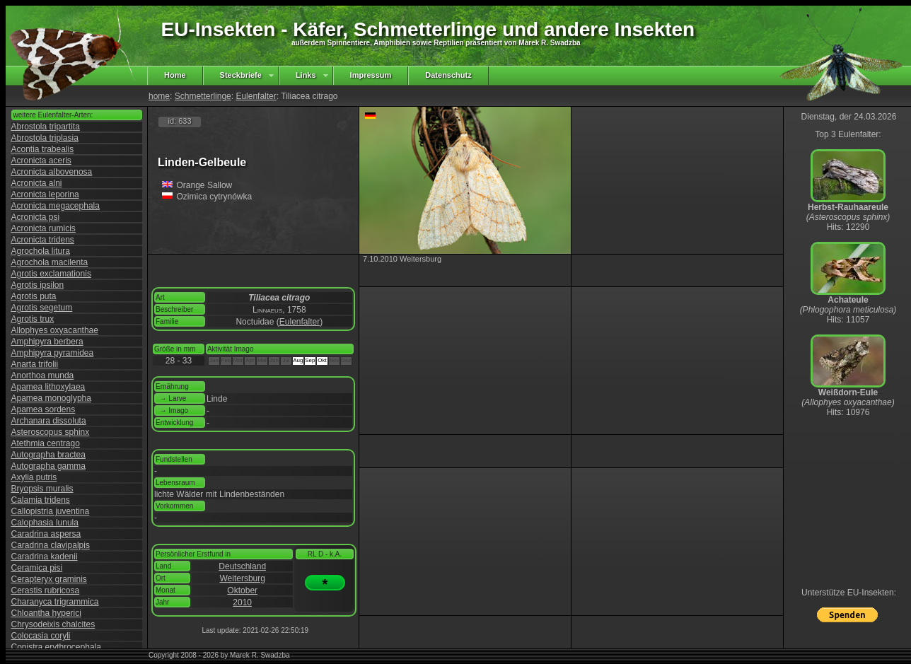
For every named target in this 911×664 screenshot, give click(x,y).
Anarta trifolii (35, 364)
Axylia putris (34, 477)
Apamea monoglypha (51, 398)
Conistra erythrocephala (56, 647)
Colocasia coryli (41, 636)
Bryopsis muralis (42, 489)
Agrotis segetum (42, 308)
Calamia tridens (40, 500)
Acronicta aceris (41, 160)
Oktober (242, 590)
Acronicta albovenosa (52, 172)
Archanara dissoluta (48, 421)
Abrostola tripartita (45, 127)
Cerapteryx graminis (49, 579)
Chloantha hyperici (46, 613)
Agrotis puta (34, 296)
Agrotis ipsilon (37, 285)
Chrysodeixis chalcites (53, 624)
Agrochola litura (40, 251)
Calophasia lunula (45, 523)
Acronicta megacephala (55, 206)
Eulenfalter (256, 96)
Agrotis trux (32, 319)
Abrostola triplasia (45, 138)
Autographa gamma (48, 466)
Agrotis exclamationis (51, 274)
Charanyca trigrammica (55, 602)
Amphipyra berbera (47, 341)
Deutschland (242, 566)
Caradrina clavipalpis (50, 545)
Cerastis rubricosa (45, 590)
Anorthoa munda (42, 375)
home (159, 96)
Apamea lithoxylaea (48, 387)
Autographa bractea (48, 455)
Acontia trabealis (42, 149)
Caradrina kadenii (44, 556)
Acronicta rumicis (43, 228)
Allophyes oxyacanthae (54, 330)
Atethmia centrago (45, 443)
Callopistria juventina (50, 511)
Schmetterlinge (203, 96)
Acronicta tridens (42, 240)
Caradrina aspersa (46, 534)
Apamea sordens (43, 409)
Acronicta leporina (45, 194)
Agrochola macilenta (49, 262)
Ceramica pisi (37, 568)
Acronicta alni (36, 183)
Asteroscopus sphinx (50, 432)
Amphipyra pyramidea (52, 353)
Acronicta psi (35, 217)
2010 (242, 602)
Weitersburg (242, 578)
